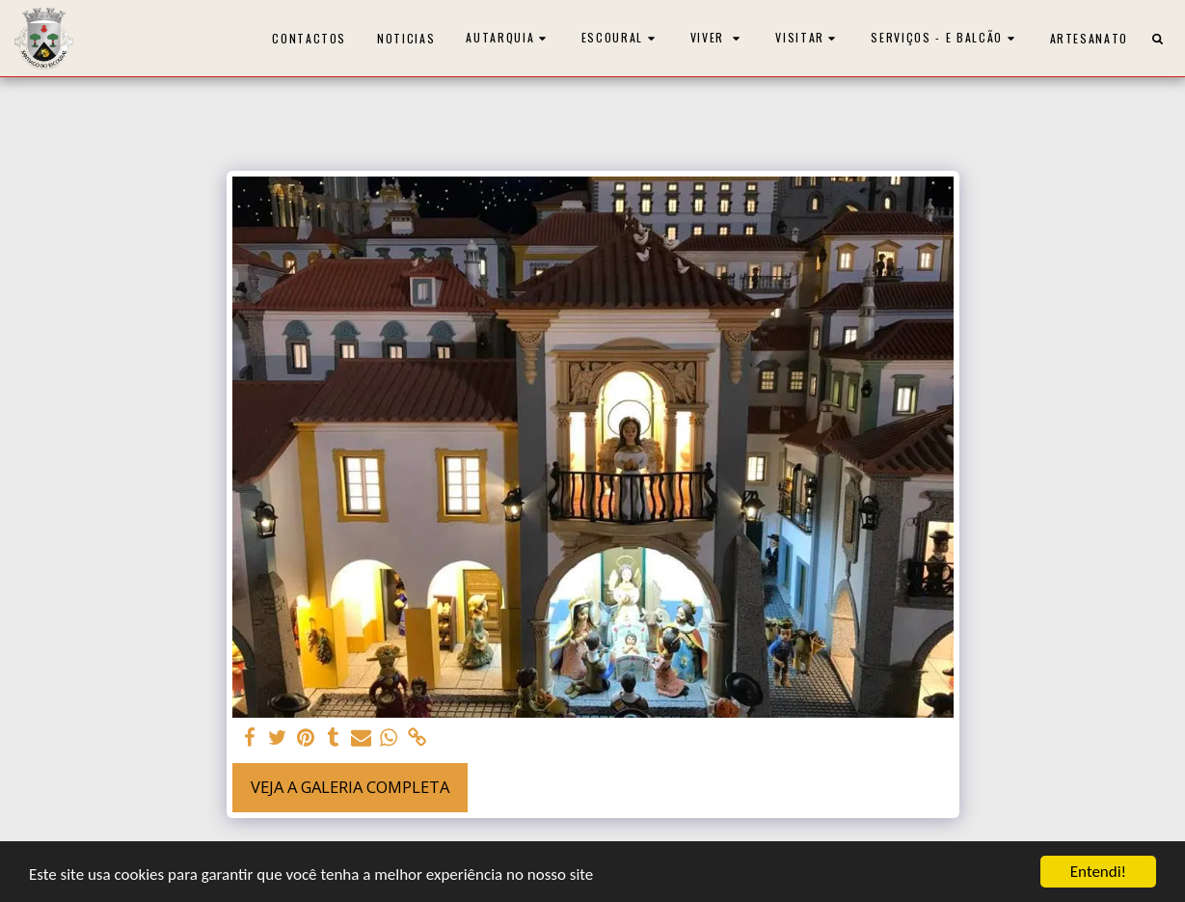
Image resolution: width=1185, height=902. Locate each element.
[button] (508, 38)
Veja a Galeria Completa (350, 787)
